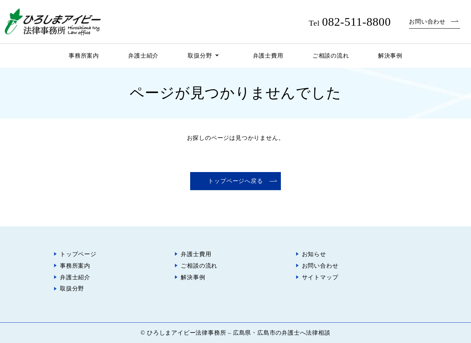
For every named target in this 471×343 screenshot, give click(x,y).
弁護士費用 (268, 56)
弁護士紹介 (143, 56)
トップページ (78, 254)
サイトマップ (320, 277)
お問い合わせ (427, 21)
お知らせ (314, 254)
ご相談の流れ (330, 56)
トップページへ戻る (235, 181)
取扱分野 (200, 56)
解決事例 (390, 56)
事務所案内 (84, 56)
